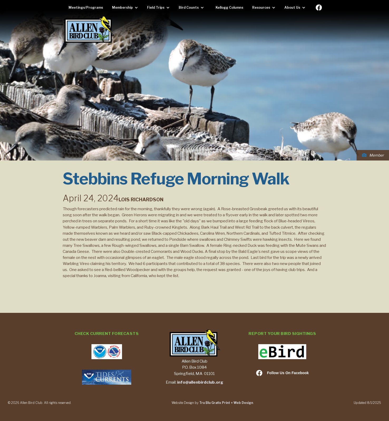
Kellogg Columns (229, 7)
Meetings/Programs (86, 7)
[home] (89, 29)
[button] (126, 7)
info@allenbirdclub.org (200, 382)
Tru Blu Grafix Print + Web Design (226, 403)
